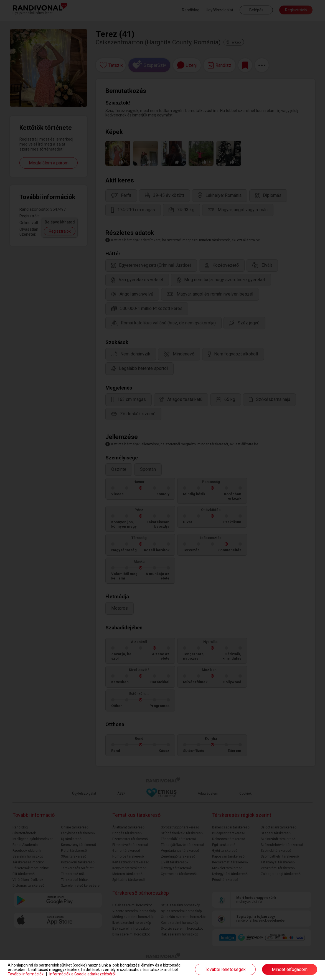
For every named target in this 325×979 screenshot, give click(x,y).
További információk (26, 974)
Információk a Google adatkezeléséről (82, 974)
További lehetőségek (225, 969)
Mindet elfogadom (290, 969)
